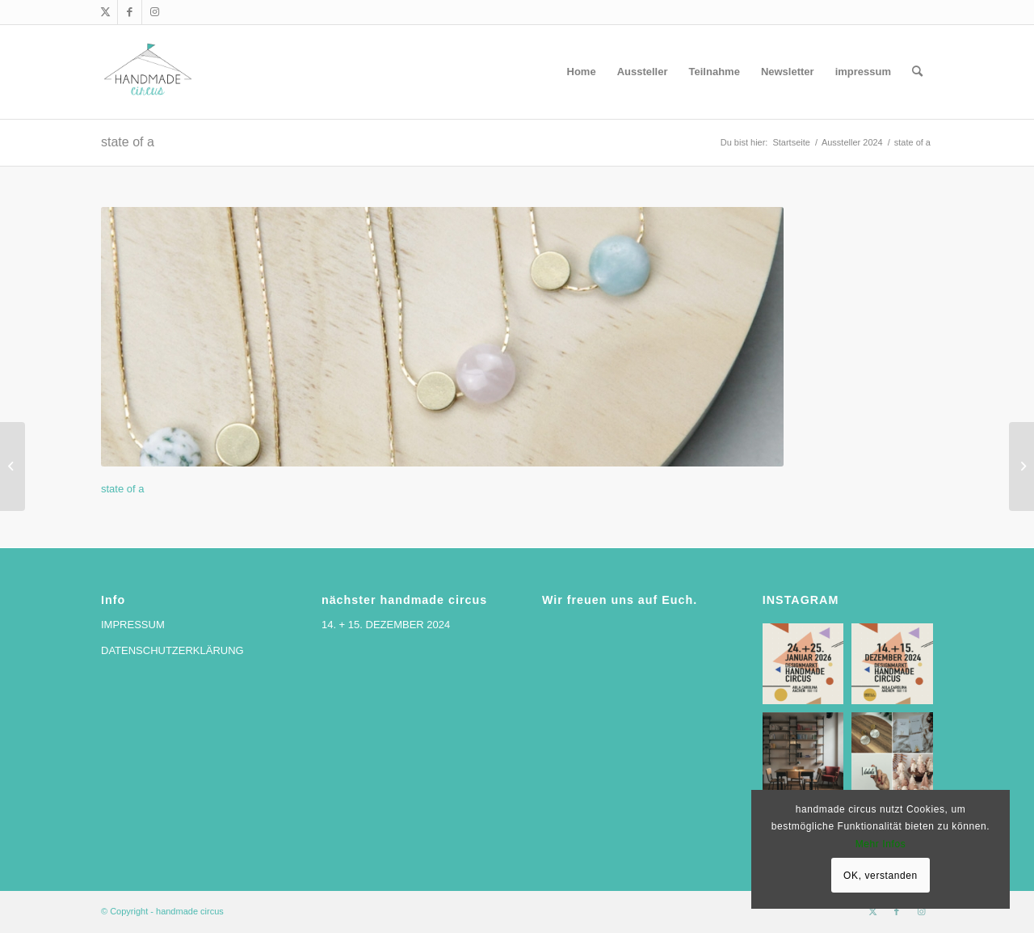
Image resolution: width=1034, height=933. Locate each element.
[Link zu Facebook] (129, 12)
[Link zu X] (105, 12)
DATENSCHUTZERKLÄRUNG (172, 650)
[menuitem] (582, 72)
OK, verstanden (880, 875)
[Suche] (917, 72)
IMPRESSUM (133, 624)
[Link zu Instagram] (154, 12)
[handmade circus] (148, 72)
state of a (127, 142)
